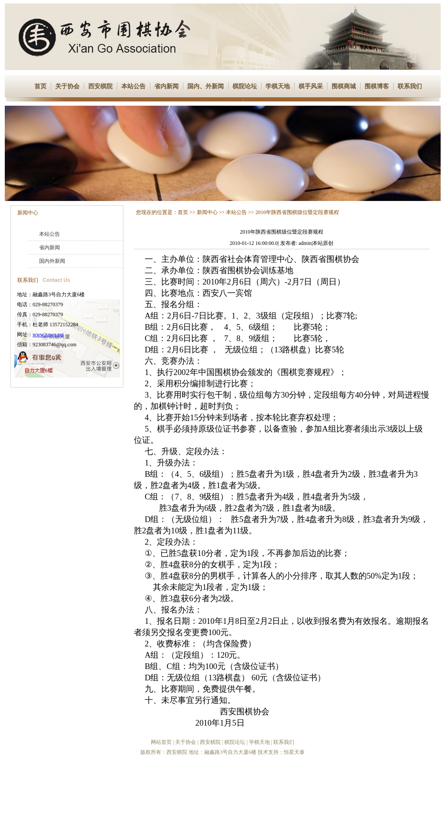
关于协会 (67, 86)
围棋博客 (377, 86)
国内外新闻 (52, 261)
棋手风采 (311, 86)
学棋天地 (278, 86)
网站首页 (161, 742)
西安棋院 (100, 86)
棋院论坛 (244, 86)
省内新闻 (166, 86)
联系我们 (410, 86)
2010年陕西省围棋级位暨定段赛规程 (297, 212)
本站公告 (133, 86)
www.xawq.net (48, 334)
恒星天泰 (294, 752)
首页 (40, 86)
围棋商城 (344, 86)
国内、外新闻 (205, 86)
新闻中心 (27, 213)
